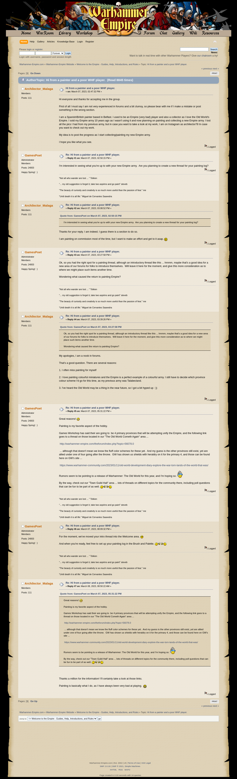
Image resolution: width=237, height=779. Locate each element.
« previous (206, 68)
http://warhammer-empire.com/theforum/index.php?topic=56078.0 (97, 443)
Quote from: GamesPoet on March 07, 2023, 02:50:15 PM (90, 216)
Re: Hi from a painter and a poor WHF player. (93, 154)
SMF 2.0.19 (105, 766)
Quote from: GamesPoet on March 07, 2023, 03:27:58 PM (90, 327)
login (29, 49)
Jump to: (23, 719)
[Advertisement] (120, 749)
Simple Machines (132, 766)
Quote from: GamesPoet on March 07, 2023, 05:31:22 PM (90, 593)
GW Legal (146, 763)
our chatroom (204, 55)
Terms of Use (134, 763)
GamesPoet (33, 155)
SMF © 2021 (118, 766)
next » (216, 68)
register (39, 49)
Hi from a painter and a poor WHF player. (90, 88)
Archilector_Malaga (39, 88)
